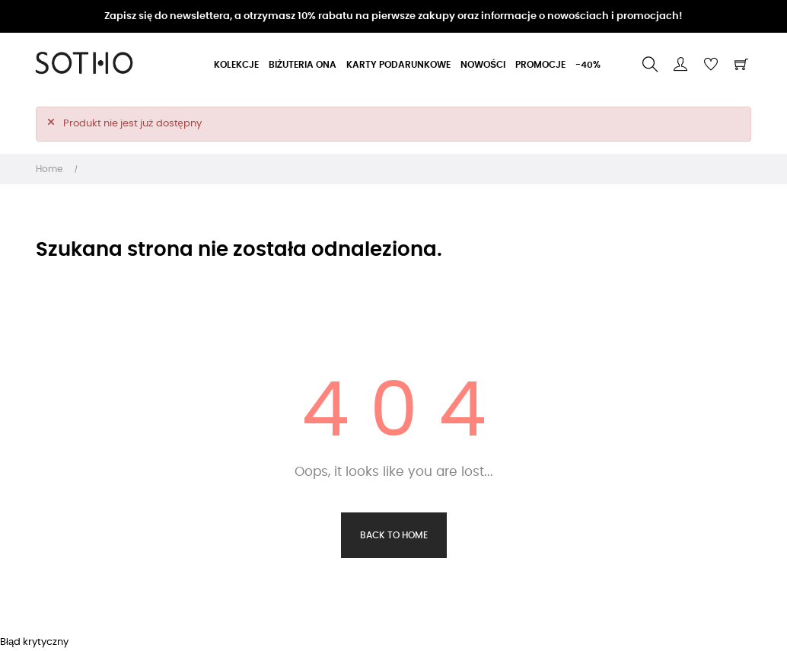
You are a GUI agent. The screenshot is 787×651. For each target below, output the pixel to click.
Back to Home (394, 535)
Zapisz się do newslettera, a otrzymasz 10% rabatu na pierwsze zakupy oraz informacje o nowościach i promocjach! (393, 16)
